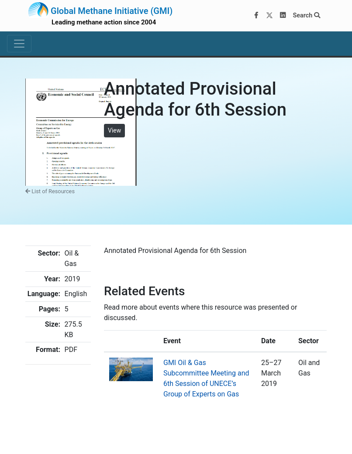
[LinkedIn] (283, 15)
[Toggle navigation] (19, 43)
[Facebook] (256, 15)
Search (306, 15)
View (114, 130)
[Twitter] (269, 15)
